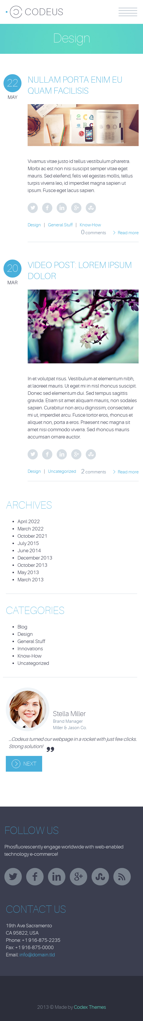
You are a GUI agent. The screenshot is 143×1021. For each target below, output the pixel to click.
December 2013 (34, 558)
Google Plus (76, 208)
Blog (22, 627)
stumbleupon (100, 876)
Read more (128, 232)
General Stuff (60, 225)
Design (34, 225)
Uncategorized (62, 471)
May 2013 (28, 572)
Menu (128, 12)
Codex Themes (90, 1007)
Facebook (47, 208)
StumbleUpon (91, 208)
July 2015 (28, 543)
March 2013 (30, 580)
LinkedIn (62, 208)
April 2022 (28, 521)
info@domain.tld (37, 955)
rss (122, 876)
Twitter (33, 208)
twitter (13, 876)
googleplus (78, 876)
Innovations (30, 648)
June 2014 (29, 550)
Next (29, 764)
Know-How (90, 225)
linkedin (56, 876)
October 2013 (32, 565)
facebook (35, 876)
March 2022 (30, 529)
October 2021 (32, 536)
